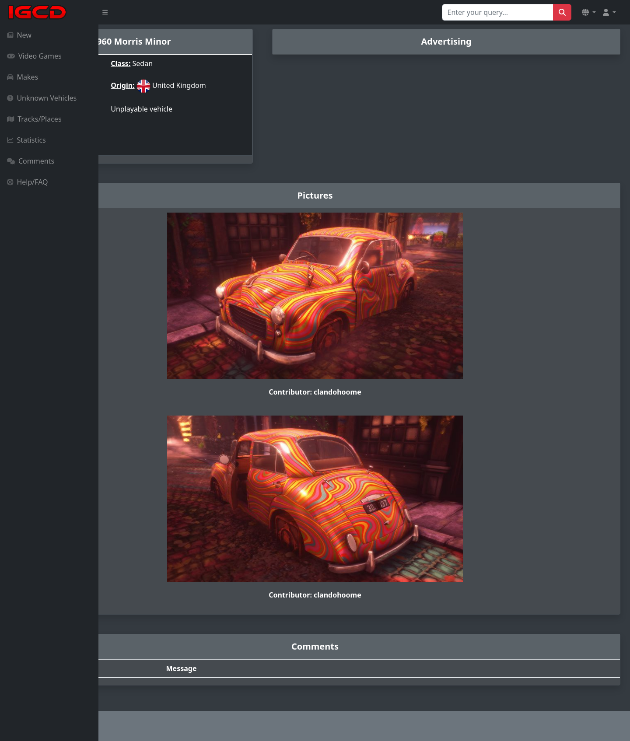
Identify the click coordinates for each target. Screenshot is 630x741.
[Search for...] (497, 12)
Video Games (34, 56)
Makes (22, 77)
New (19, 35)
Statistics (26, 140)
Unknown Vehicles (42, 98)
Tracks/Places (34, 119)
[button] (588, 12)
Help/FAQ (27, 182)
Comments (30, 161)
